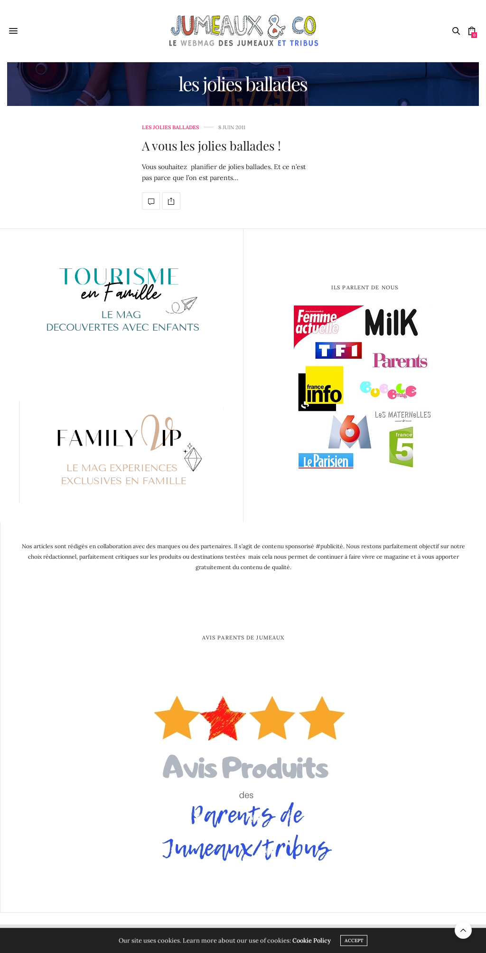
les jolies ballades (170, 127)
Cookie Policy (311, 942)
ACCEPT (354, 942)
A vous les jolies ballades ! (211, 145)
